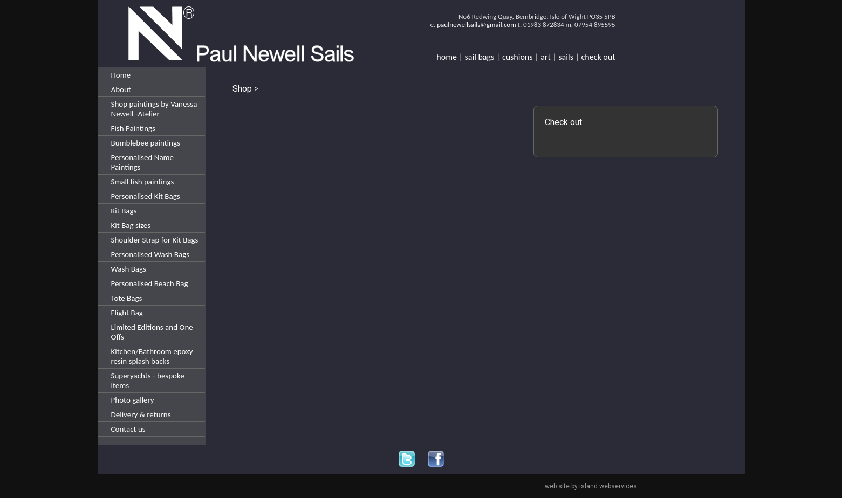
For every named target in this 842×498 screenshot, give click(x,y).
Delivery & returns (141, 414)
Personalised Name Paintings (142, 162)
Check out (563, 122)
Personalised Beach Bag (149, 283)
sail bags (480, 57)
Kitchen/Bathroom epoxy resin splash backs (152, 356)
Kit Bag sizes (131, 225)
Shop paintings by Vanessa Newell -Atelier (154, 109)
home (446, 57)
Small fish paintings (142, 181)
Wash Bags (128, 269)
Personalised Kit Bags (145, 196)
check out (598, 57)
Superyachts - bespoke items (147, 380)
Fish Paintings (133, 128)
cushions (517, 57)
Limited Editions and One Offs (152, 332)
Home (121, 75)
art (545, 57)
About (121, 89)
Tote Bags (126, 298)
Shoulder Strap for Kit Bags (154, 240)
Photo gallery (132, 400)
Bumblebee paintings (145, 143)
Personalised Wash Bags (150, 254)
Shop (242, 89)
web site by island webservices (591, 486)
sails (565, 57)
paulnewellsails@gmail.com (476, 24)
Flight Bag (127, 312)
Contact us (128, 429)
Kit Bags (124, 211)
